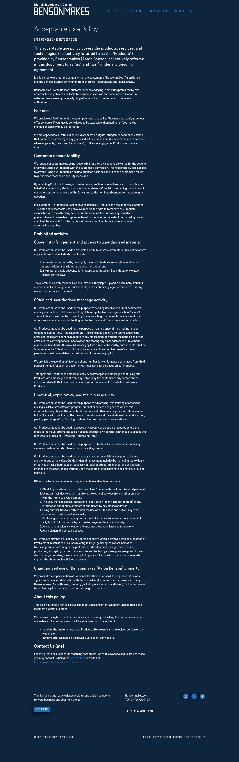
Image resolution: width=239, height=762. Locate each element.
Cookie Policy (198, 737)
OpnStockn (158, 11)
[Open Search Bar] (191, 10)
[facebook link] (202, 696)
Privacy (147, 737)
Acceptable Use (181, 737)
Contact (178, 11)
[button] (200, 10)
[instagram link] (185, 696)
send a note (42, 709)
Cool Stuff (116, 11)
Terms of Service (162, 737)
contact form (78, 658)
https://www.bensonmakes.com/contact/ (58, 662)
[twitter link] (194, 696)
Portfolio (137, 11)
